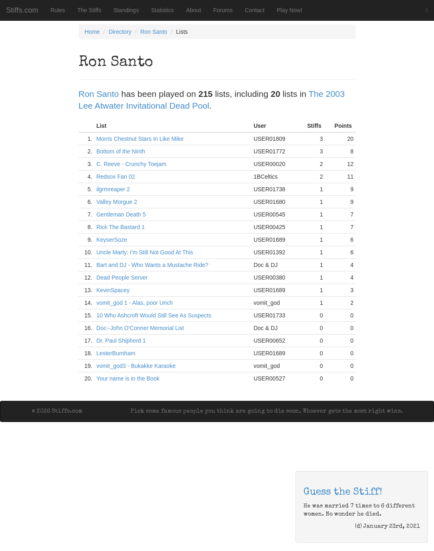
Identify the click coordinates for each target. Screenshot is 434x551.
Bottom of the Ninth (120, 151)
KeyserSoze (111, 239)
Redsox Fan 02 (115, 176)
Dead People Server (122, 277)
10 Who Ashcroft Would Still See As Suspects (153, 315)
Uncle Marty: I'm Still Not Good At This (144, 252)
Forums (222, 10)
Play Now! (289, 10)
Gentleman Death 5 (120, 214)
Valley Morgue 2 (116, 202)
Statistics (162, 10)
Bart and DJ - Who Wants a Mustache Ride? (152, 265)
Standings (126, 10)
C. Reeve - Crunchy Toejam (131, 164)
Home (92, 31)
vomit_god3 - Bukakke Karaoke (136, 366)
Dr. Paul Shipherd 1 (120, 340)
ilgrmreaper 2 (113, 189)
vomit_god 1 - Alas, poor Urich (134, 303)
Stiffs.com (22, 10)
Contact (254, 10)
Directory (120, 31)
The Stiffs (89, 10)
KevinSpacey (113, 290)
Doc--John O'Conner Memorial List (140, 328)
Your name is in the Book (127, 378)
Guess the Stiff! (343, 492)
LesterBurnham (115, 353)
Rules (58, 10)
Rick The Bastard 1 (120, 227)
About (193, 10)
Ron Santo (153, 31)
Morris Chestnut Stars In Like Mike (139, 139)
